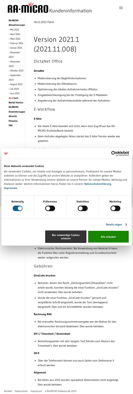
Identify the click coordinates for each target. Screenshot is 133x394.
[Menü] (121, 7)
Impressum (10, 188)
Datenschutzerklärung (97, 184)
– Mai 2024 (14, 29)
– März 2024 (14, 38)
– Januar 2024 (15, 47)
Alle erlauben (108, 236)
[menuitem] (121, 7)
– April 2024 (14, 34)
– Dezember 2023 (14, 54)
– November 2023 (14, 63)
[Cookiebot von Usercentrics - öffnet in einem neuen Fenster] (114, 153)
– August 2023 (16, 84)
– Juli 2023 (14, 88)
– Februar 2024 (16, 43)
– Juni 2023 (14, 93)
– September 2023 (15, 77)
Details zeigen (114, 224)
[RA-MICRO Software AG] (64, 8)
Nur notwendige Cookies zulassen (66, 236)
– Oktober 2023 (16, 70)
